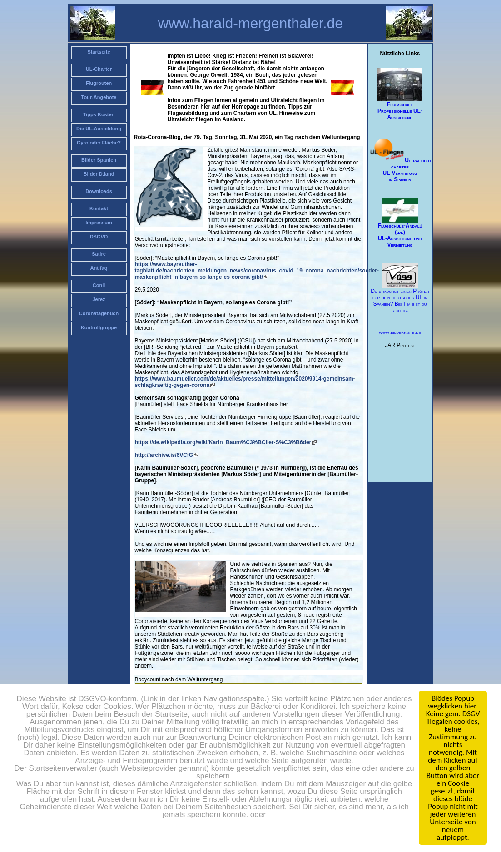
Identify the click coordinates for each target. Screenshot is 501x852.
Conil (99, 285)
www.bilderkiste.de (400, 332)
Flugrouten (99, 83)
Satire (99, 254)
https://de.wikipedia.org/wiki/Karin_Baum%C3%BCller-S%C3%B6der (223, 442)
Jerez (98, 299)
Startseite (98, 51)
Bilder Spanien (98, 160)
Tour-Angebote (98, 97)
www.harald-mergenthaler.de (250, 23)
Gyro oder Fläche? (99, 142)
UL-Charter (99, 69)
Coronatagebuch (99, 313)
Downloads (98, 191)
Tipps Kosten (98, 114)
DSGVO (99, 236)
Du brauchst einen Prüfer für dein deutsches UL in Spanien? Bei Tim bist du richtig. (400, 288)
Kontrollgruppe (99, 327)
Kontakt (98, 208)
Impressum (98, 222)
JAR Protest (400, 345)
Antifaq (99, 268)
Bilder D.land (99, 174)
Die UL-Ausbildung (98, 128)
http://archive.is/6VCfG (164, 455)
